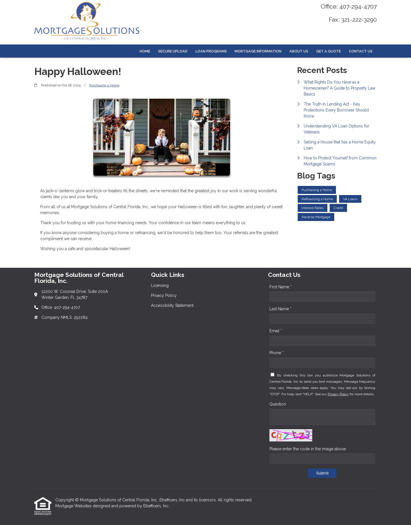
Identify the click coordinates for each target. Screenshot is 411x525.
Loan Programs (211, 51)
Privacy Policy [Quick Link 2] (164, 295)
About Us (298, 51)
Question (277, 404)
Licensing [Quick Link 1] (160, 285)
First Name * (280, 287)
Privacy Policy (338, 394)
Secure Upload (173, 51)
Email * (275, 331)
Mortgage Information (258, 51)
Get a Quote (328, 51)
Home (145, 51)
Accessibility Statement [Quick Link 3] (172, 305)
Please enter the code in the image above (307, 449)
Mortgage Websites (74, 506)
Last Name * (280, 309)
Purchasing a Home (104, 85)
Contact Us (360, 51)
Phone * (276, 352)
